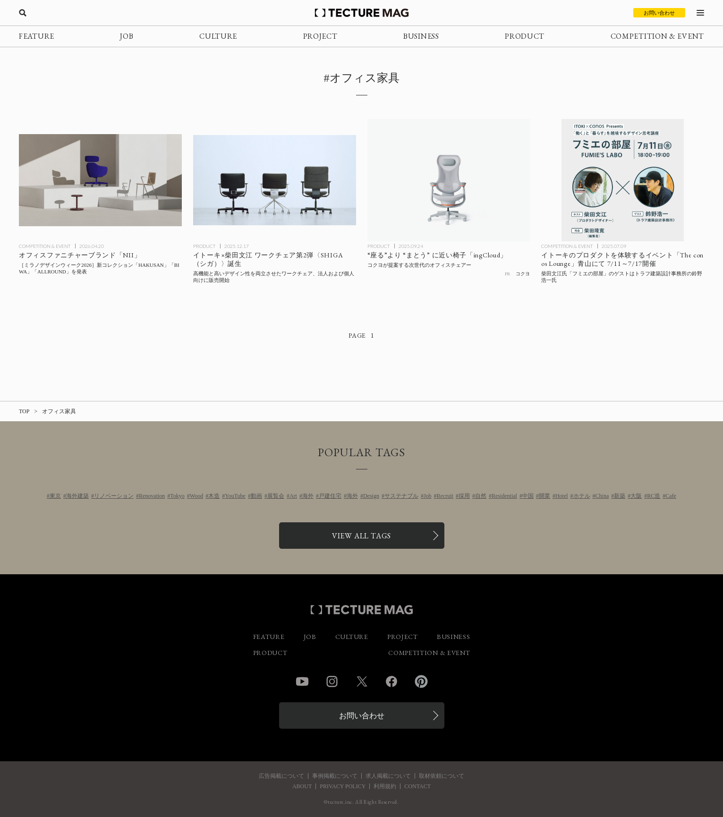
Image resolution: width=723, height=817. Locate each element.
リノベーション (114, 496)
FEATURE (36, 36)
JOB (126, 36)
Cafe (670, 496)
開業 (544, 496)
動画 (256, 496)
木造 (214, 496)
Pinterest (421, 681)
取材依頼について (441, 776)
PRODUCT (524, 36)
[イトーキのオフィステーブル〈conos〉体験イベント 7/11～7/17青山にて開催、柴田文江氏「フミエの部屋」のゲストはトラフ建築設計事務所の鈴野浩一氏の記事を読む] (622, 180)
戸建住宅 (330, 496)
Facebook (391, 681)
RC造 (653, 496)
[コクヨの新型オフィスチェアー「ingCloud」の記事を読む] (448, 180)
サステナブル (401, 496)
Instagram (332, 681)
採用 (464, 496)
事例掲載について (334, 776)
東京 (55, 496)
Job (428, 496)
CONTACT (417, 786)
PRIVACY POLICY (343, 786)
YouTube (235, 496)
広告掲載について (281, 776)
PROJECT (320, 36)
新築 (619, 496)
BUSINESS (421, 36)
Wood (196, 496)
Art (293, 496)
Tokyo (177, 496)
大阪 (636, 496)
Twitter (361, 681)
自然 (480, 496)
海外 (308, 496)
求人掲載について (388, 776)
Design (371, 496)
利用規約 (385, 786)
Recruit (445, 496)
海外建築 (77, 496)
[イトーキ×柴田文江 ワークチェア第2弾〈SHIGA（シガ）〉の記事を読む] (274, 180)
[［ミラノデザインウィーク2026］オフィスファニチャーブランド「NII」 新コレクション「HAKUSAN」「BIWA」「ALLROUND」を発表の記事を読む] (100, 180)
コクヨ (523, 273)
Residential (504, 496)
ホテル (581, 496)
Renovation (152, 496)
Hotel (561, 496)
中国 (528, 496)
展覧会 (275, 496)
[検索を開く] (22, 13)
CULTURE (218, 36)
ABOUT (302, 786)
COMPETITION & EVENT (657, 36)
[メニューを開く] (700, 13)
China (602, 496)
